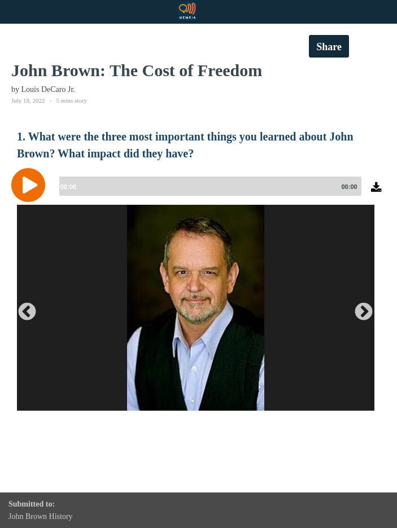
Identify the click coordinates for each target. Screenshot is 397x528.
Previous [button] (22, 308)
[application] (198, 193)
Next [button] (359, 308)
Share (329, 46)
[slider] (208, 186)
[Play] (31, 185)
